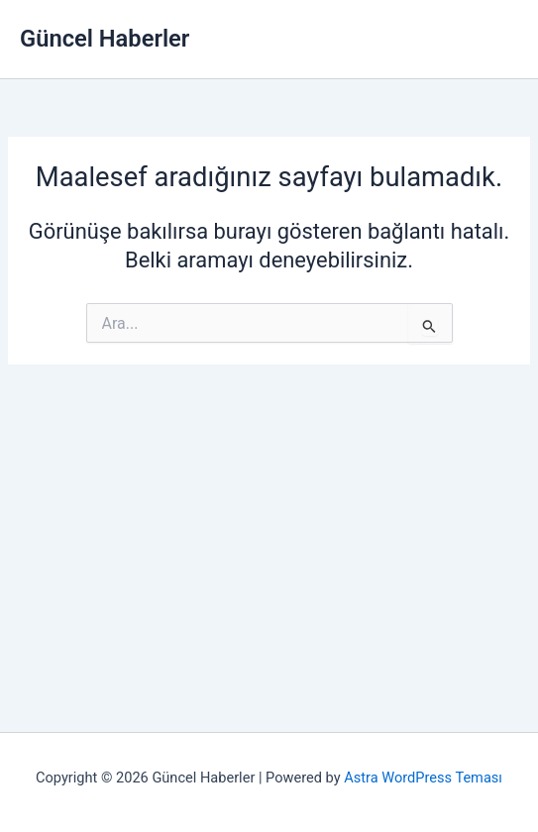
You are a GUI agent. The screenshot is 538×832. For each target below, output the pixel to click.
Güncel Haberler (104, 38)
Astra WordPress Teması (423, 777)
